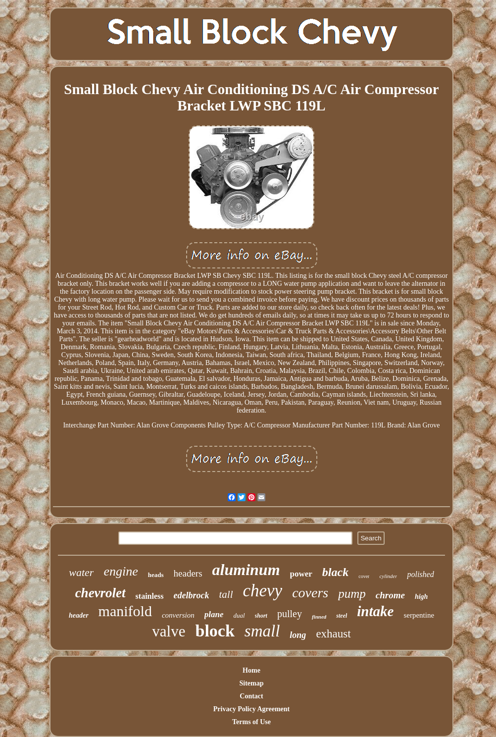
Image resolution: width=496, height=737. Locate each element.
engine (120, 571)
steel (341, 615)
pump (352, 593)
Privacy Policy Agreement (251, 709)
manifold (125, 611)
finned (319, 617)
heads (156, 575)
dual (239, 615)
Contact (251, 696)
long (298, 635)
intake (375, 611)
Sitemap (252, 683)
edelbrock (191, 595)
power (301, 574)
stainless (150, 596)
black (335, 572)
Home (251, 670)
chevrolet (100, 592)
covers (310, 592)
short (261, 615)
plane (214, 614)
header (79, 615)
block (214, 631)
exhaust (333, 634)
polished (420, 574)
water (81, 572)
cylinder (388, 576)
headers (188, 573)
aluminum (246, 570)
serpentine (418, 615)
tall (226, 594)
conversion (178, 615)
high (421, 596)
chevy (263, 590)
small (262, 631)
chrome (390, 595)
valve (168, 631)
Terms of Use (251, 722)
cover (363, 576)
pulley (289, 613)
